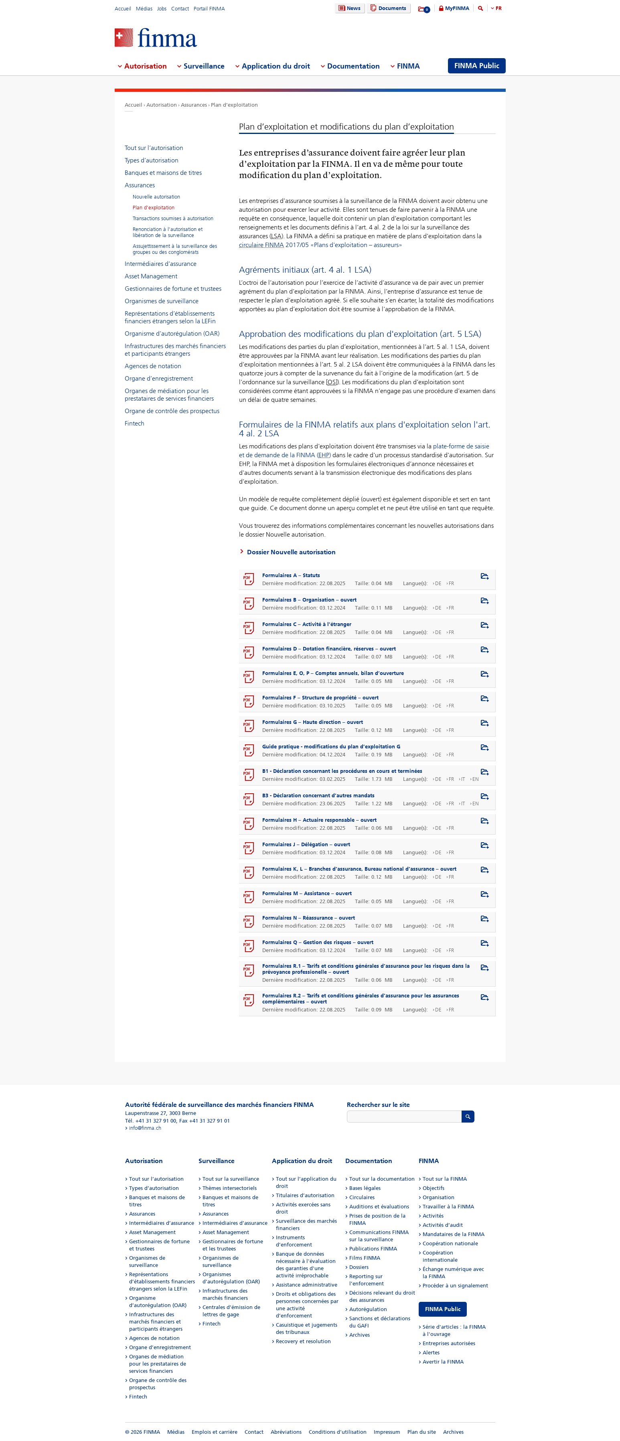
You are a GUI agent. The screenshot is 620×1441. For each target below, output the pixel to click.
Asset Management (151, 276)
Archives (359, 1335)
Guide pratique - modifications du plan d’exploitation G (331, 747)
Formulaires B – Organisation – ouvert (309, 600)
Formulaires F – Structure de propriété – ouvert (320, 698)
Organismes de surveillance (162, 301)
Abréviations (286, 1432)
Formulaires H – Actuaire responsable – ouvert (319, 820)
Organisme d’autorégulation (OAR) (172, 333)
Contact (180, 9)
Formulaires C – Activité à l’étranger (306, 624)
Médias (144, 9)
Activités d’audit (443, 1225)
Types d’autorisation (151, 160)
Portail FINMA (209, 9)
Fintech (134, 423)
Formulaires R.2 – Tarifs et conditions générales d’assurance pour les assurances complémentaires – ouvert (360, 999)
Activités (433, 1216)
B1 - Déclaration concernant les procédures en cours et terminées (342, 771)
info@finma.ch (145, 1128)
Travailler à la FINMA (448, 1207)
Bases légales (365, 1188)
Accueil (123, 9)
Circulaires (362, 1197)
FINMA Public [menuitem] (476, 65)
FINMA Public (442, 1309)
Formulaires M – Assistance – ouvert (307, 893)
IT (463, 779)
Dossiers (359, 1267)
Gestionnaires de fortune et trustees (173, 288)
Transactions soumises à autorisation (173, 218)
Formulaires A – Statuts (291, 575)
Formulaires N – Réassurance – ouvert (308, 918)
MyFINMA (457, 8)
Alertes (431, 1353)
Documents (387, 8)
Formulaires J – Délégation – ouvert (306, 844)
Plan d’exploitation (234, 105)
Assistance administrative (306, 1285)
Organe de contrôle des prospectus (172, 411)
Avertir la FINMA (443, 1362)
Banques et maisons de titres (163, 172)
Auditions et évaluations (379, 1207)
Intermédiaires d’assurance (161, 264)
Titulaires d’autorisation (305, 1195)
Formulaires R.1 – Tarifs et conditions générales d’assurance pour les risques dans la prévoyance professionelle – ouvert (366, 969)
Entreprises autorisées (449, 1343)
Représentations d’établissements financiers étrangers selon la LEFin (170, 317)
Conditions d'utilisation (338, 1432)
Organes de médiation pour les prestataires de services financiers (169, 394)
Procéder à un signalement (455, 1286)
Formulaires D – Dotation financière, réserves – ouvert (329, 649)
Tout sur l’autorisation (154, 148)
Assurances (194, 105)
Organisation (438, 1197)
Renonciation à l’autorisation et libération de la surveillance (168, 232)
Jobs (161, 9)
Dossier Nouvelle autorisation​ (291, 552)
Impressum (387, 1432)
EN (475, 779)
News (348, 8)
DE (438, 583)
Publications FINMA (373, 1249)
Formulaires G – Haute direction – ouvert (312, 722)
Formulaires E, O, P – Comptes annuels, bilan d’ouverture (333, 673)
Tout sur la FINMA (445, 1179)
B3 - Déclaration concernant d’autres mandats (318, 795)
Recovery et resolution (303, 1341)
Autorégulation (368, 1309)
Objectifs (433, 1188)
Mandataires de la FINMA (453, 1234)
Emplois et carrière (214, 1432)
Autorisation (161, 105)
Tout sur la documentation (382, 1179)
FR (499, 8)
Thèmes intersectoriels (230, 1188)
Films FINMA (364, 1258)
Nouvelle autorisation (156, 197)
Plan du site (421, 1432)
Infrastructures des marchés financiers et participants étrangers (175, 349)
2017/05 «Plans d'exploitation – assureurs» (320, 245)
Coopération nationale (450, 1243)
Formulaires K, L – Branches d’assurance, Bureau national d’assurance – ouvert (359, 869)
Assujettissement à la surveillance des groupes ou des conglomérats (175, 249)
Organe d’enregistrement (159, 378)
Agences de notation (153, 366)
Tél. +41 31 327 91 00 (150, 1121)
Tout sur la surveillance (231, 1179)
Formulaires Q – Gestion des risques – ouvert (317, 942)
